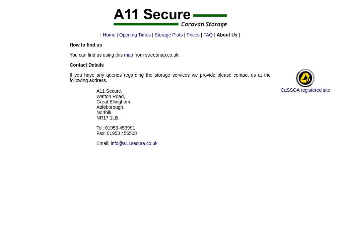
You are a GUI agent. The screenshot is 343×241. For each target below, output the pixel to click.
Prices (193, 34)
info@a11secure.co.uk (134, 143)
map (128, 55)
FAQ (208, 34)
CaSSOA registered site (305, 90)
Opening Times (135, 34)
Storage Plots (168, 34)
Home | (111, 34)
